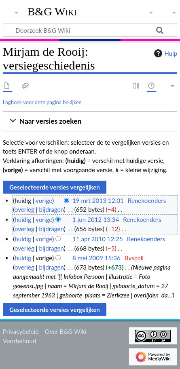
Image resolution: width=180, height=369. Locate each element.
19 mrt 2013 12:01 (98, 200)
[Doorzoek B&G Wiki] (90, 29)
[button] (90, 121)
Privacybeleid (21, 331)
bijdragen (51, 209)
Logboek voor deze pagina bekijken (42, 102)
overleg (24, 209)
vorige (44, 200)
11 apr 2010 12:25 (97, 238)
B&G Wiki (52, 11)
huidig (23, 219)
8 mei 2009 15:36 (96, 257)
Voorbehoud (19, 340)
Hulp (164, 53)
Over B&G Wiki (66, 331)
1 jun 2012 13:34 (95, 219)
